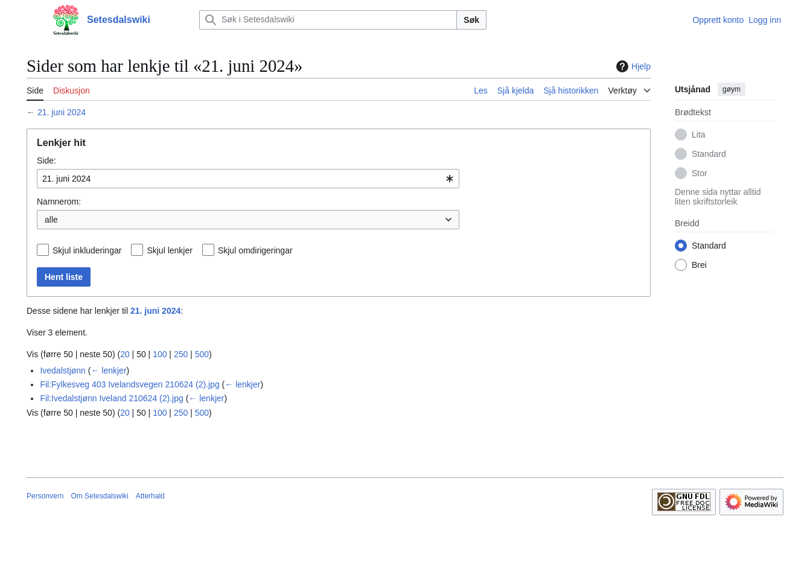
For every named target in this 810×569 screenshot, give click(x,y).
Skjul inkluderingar (87, 250)
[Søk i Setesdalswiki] (328, 20)
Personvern (45, 496)
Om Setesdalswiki (99, 496)
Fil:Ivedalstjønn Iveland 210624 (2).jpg (111, 398)
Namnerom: (59, 201)
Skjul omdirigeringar (255, 250)
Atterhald (150, 496)
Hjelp (632, 66)
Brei (699, 265)
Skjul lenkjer (169, 250)
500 (202, 354)
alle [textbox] (51, 219)
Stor (699, 173)
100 (160, 354)
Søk (471, 20)
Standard (709, 154)
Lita (699, 134)
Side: (46, 160)
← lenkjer (108, 370)
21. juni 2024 (61, 112)
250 (181, 354)
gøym (731, 89)
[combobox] (248, 178)
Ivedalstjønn (62, 370)
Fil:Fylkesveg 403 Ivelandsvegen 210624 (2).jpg (129, 384)
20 (125, 354)
